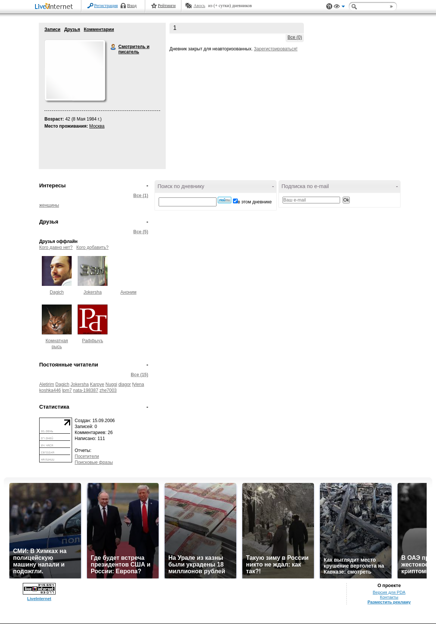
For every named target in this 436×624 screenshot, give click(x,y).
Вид (339, 7)
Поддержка (329, 6)
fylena (138, 384)
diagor (124, 384)
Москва (97, 126)
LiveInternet (55, 7)
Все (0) (294, 37)
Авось (199, 5)
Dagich (56, 292)
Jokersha (93, 292)
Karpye (97, 384)
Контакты (389, 597)
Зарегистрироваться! (276, 49)
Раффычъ (92, 340)
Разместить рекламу (389, 602)
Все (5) (140, 231)
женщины (49, 205)
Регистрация (106, 5)
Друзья (72, 29)
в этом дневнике (255, 202)
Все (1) (140, 195)
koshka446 (50, 390)
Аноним (129, 292)
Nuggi (111, 384)
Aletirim (46, 384)
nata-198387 (85, 390)
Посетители (87, 456)
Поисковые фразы (94, 462)
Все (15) (139, 374)
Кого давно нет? (56, 247)
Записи (52, 29)
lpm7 (67, 390)
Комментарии (99, 29)
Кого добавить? (93, 247)
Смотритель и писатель (113, 47)
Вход (132, 5)
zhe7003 (108, 390)
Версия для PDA (389, 592)
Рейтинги (167, 5)
